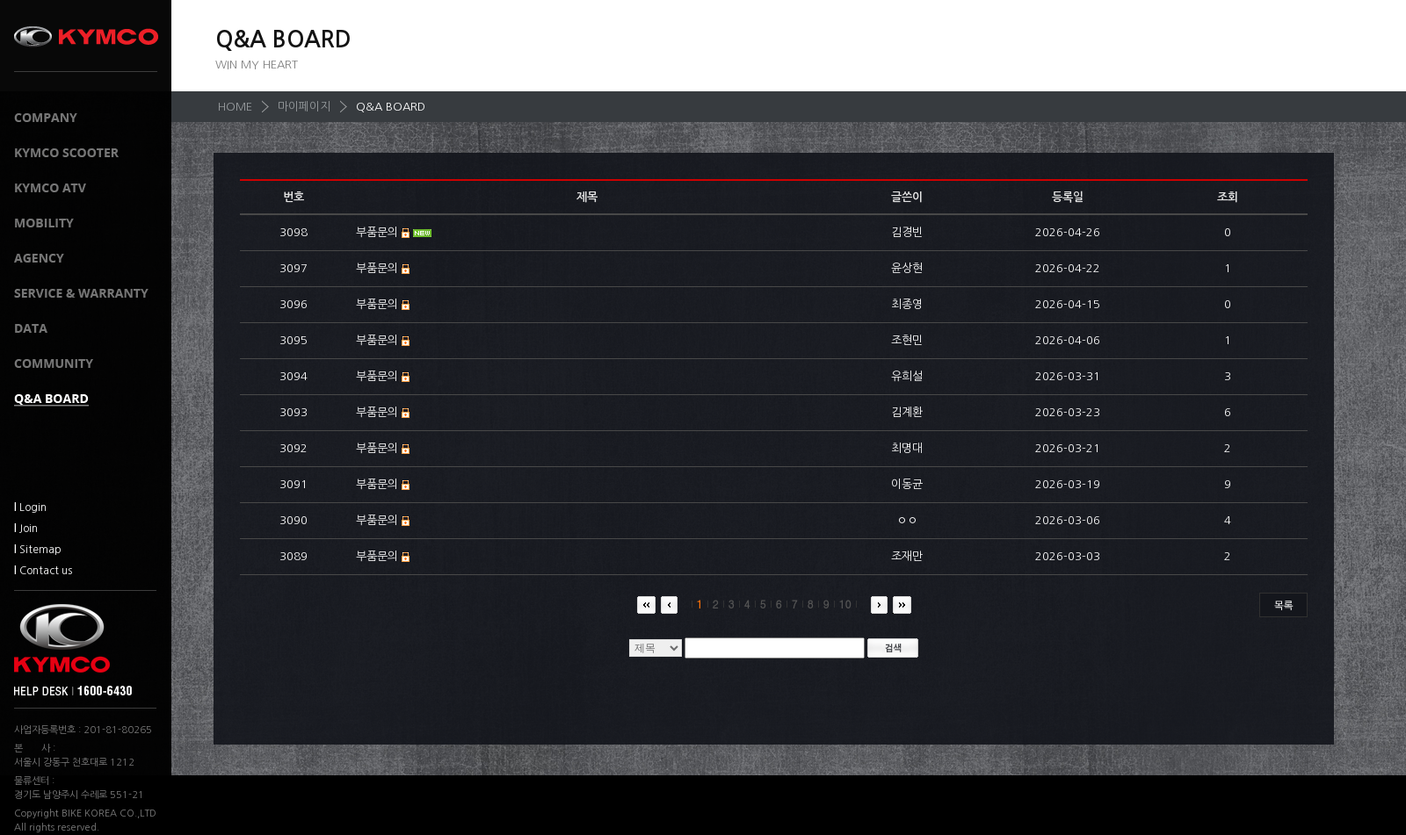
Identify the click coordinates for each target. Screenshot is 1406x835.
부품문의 (377, 232)
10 (841, 603)
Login (30, 507)
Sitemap (38, 549)
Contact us (43, 570)
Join (26, 528)
